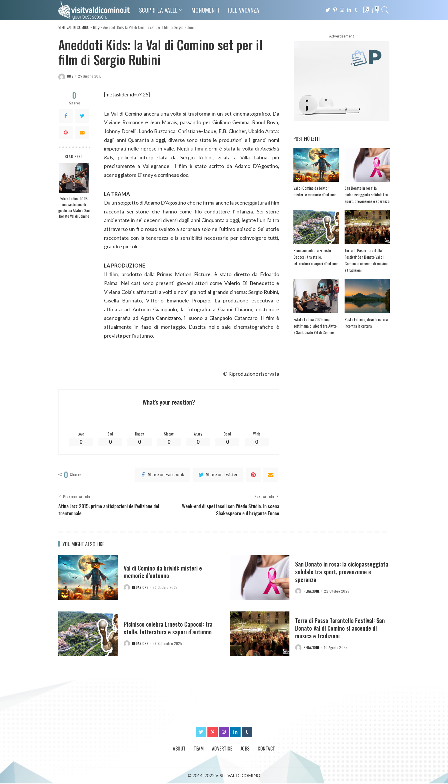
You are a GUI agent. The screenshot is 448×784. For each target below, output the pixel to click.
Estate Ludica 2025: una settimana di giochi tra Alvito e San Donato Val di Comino (74, 207)
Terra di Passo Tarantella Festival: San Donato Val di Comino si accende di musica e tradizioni (340, 629)
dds (70, 76)
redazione (140, 587)
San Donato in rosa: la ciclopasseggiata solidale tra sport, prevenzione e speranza (366, 194)
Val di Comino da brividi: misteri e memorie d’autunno (163, 572)
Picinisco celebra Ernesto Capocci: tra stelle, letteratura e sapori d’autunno (315, 256)
